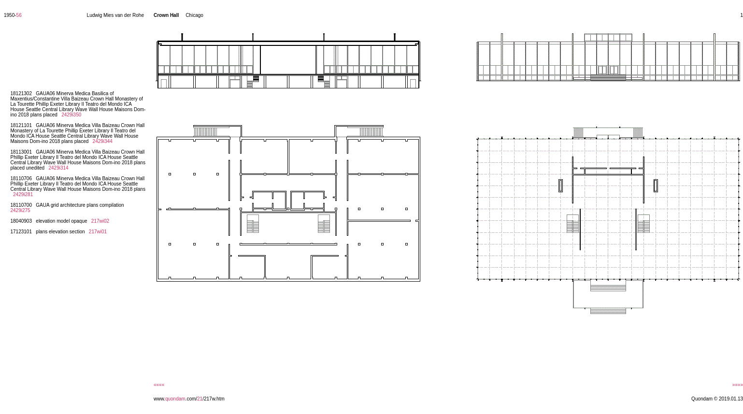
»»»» (737, 384)
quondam (175, 398)
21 (199, 398)
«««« (159, 384)
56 (19, 15)
